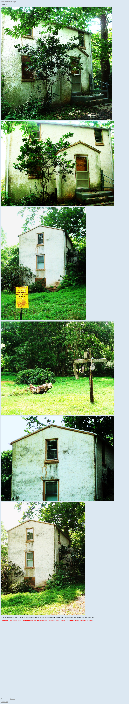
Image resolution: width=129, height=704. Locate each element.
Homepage (4, 702)
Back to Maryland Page (8, 1)
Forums (12, 699)
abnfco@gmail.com (44, 617)
